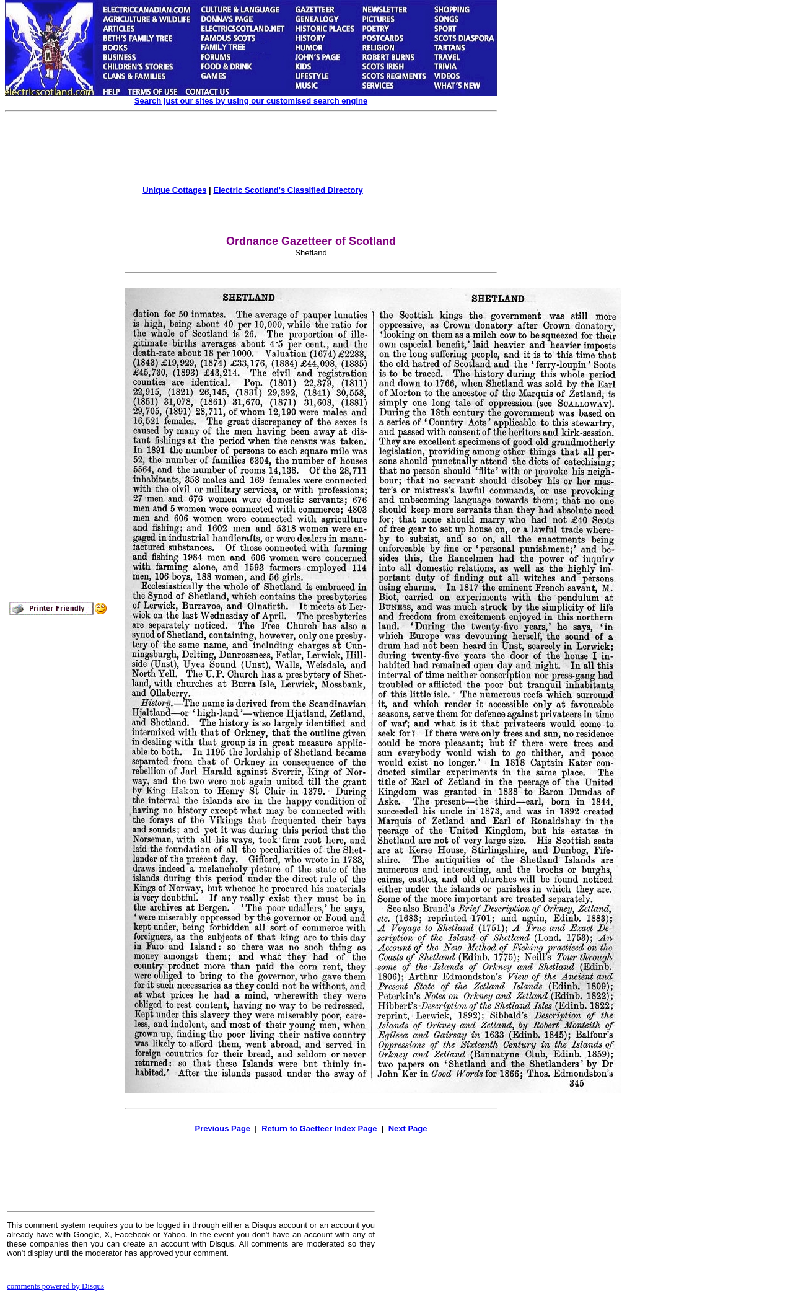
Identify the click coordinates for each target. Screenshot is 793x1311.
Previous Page (222, 1128)
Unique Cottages (174, 190)
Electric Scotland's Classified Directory (288, 190)
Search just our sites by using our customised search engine (250, 100)
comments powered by (55, 1286)
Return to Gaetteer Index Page (319, 1128)
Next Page (407, 1128)
